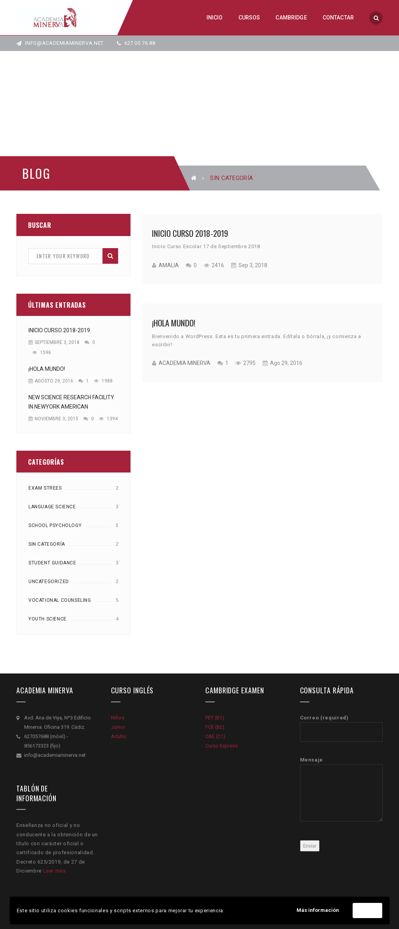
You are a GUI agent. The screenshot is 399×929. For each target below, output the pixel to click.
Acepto (367, 910)
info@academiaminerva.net (60, 43)
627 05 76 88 (136, 43)
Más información (318, 910)
